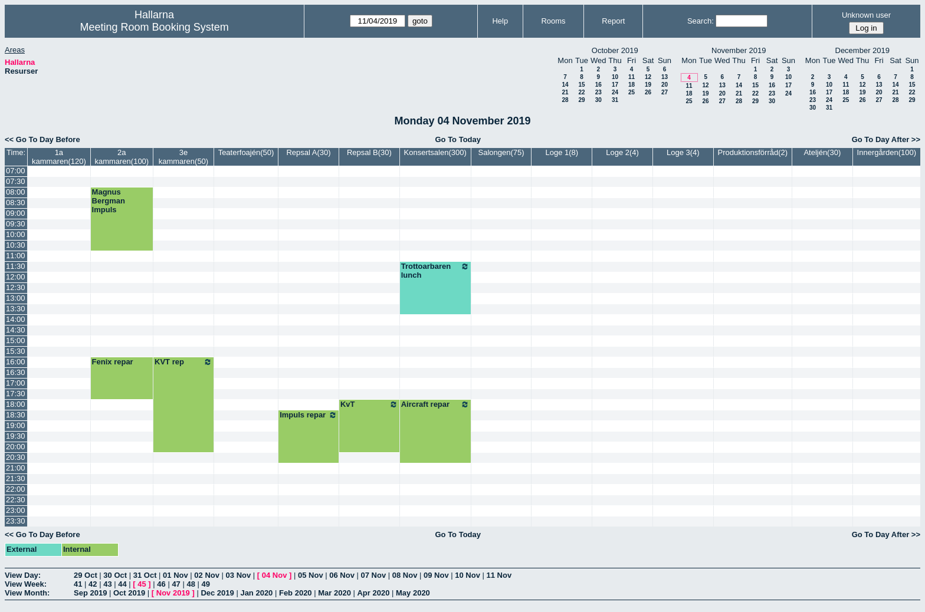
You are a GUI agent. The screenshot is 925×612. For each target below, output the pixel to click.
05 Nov (310, 575)
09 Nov (436, 575)
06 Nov (342, 575)
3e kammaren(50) (184, 157)
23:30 (15, 520)
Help (500, 21)
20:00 (15, 446)
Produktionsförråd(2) (753, 152)
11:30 (15, 266)
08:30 (15, 202)
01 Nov (175, 575)
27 (664, 92)
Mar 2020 (334, 592)
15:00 (15, 340)
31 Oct (145, 575)
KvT (369, 404)
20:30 (15, 457)
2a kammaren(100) (121, 157)
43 (107, 584)
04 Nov (274, 575)
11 (631, 77)
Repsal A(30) (308, 152)
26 (648, 92)
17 (615, 84)
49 (206, 584)
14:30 (15, 329)
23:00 (15, 510)
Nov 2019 (173, 592)
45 (141, 584)
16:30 (15, 372)
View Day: (23, 575)
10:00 (15, 234)
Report (613, 21)
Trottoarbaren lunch (435, 270)
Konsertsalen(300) (435, 152)
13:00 (15, 298)
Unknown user (866, 15)
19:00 (15, 425)
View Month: (27, 592)
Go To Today (458, 139)
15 (581, 84)
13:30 (15, 308)
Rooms (553, 21)
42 (92, 584)
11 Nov (498, 575)
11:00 (15, 255)
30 (598, 100)
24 (615, 92)
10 (615, 77)
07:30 (15, 181)
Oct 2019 (129, 592)
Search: (700, 21)
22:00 (15, 489)
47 (176, 584)
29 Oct (85, 575)
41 (78, 584)
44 (122, 584)
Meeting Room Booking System (154, 27)
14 (565, 84)
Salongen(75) (501, 152)
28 (565, 100)
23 (598, 92)
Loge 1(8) (561, 152)
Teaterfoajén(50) (246, 152)
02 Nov (206, 575)
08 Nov (405, 575)
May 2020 (413, 592)
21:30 (15, 478)
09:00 (15, 213)
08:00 (15, 191)
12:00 (15, 276)
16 (598, 84)
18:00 (15, 404)
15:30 (15, 351)
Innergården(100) (886, 152)
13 (664, 77)
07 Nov (373, 575)
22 (581, 92)
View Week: (26, 584)
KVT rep (183, 362)
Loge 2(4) (622, 152)
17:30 (15, 393)
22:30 (15, 499)
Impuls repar (308, 415)
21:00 (15, 467)
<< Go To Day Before (42, 139)
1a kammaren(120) (59, 157)
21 (565, 92)
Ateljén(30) (822, 152)
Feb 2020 (295, 592)
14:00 (15, 319)
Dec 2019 (217, 592)
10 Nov (467, 575)
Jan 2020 (256, 592)
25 (631, 92)
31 (615, 100)
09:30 (15, 223)
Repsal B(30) (369, 152)
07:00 (15, 170)
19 (648, 84)
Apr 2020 (373, 592)
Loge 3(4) (683, 152)
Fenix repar (112, 361)
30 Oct (115, 575)
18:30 (15, 414)
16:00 (15, 361)
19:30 (15, 436)
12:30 (15, 287)
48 (190, 584)
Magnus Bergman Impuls (108, 200)
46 (161, 584)
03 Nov (238, 575)
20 (664, 84)
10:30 (15, 245)
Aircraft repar (435, 404)
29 (581, 100)
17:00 (15, 383)
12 (648, 77)
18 (631, 84)
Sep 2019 (90, 592)
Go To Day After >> (886, 139)
